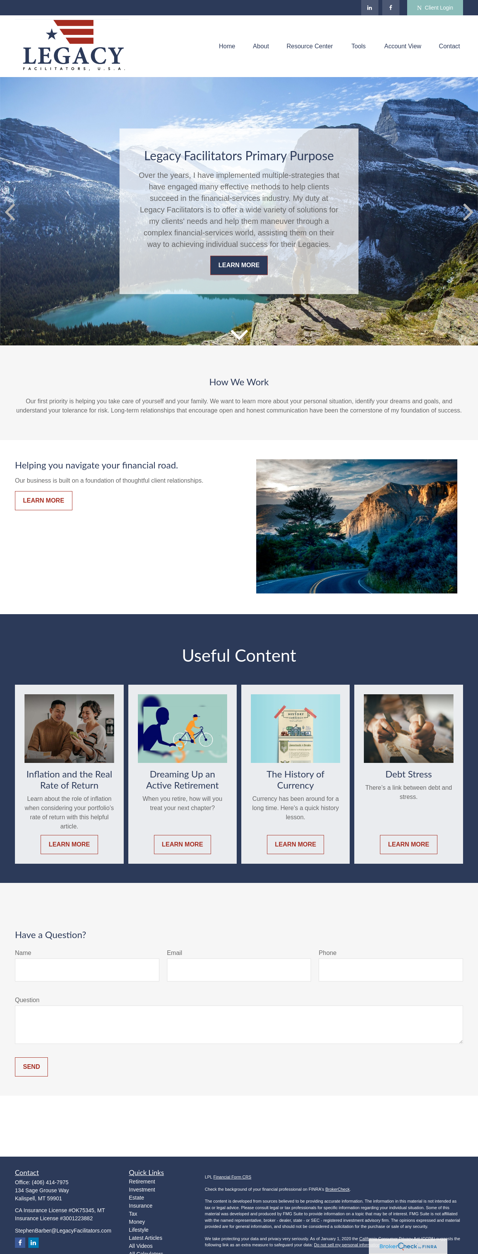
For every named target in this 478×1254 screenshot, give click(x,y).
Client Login (435, 8)
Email (174, 953)
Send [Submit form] (31, 1066)
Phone (327, 953)
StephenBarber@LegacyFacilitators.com (63, 1231)
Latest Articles (145, 1238)
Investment (142, 1190)
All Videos (141, 1246)
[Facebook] (390, 7)
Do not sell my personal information (347, 1244)
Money (137, 1222)
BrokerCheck (337, 1189)
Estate (136, 1198)
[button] (227, 46)
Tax (133, 1214)
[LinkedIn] (369, 7)
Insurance (140, 1206)
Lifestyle (139, 1230)
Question (27, 1000)
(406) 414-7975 (50, 1182)
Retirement (142, 1181)
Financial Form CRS (232, 1177)
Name (23, 953)
